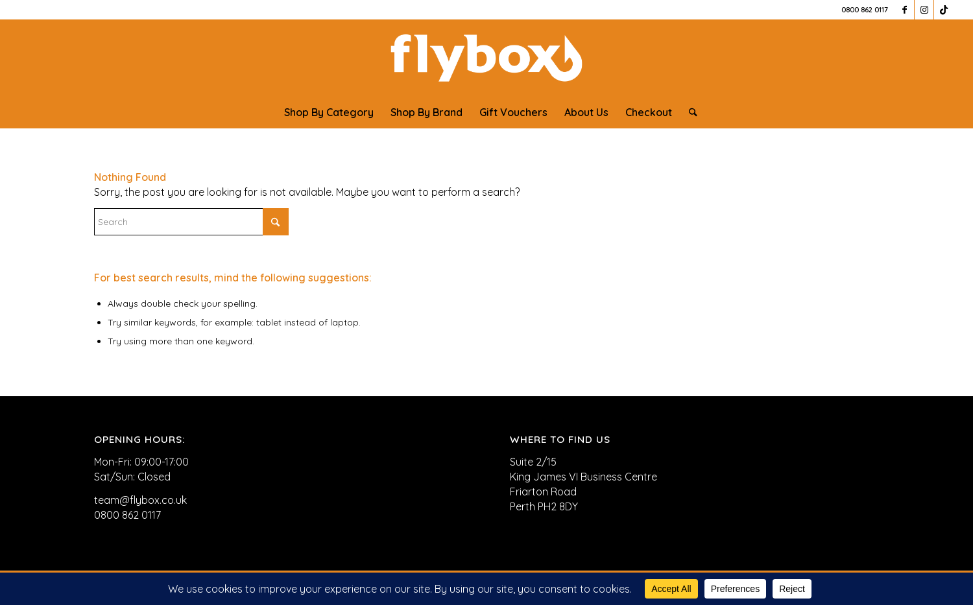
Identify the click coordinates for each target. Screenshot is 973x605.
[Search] (688, 112)
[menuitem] (329, 112)
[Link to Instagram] (924, 9)
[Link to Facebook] (904, 9)
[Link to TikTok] (944, 9)
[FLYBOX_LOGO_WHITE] (487, 57)
